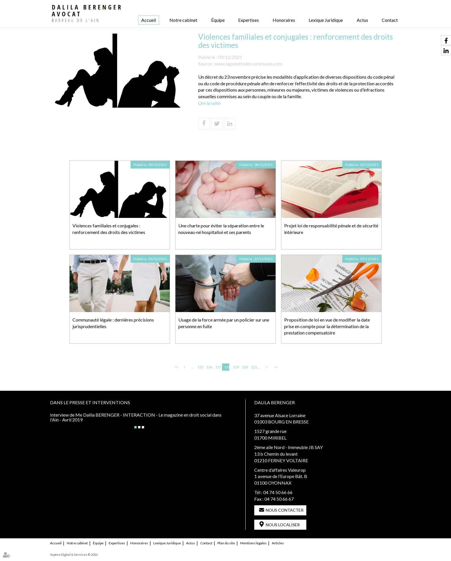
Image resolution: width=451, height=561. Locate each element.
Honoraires (284, 20)
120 (244, 367)
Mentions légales (253, 543)
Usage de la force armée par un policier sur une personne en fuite (223, 323)
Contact (390, 20)
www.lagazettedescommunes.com (248, 63)
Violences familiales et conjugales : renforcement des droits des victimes (108, 229)
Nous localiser (283, 524)
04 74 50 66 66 (278, 492)
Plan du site (226, 543)
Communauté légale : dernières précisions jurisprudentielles (113, 323)
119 (235, 367)
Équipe (218, 20)
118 (226, 367)
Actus (362, 20)
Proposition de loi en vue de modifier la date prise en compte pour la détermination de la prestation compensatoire (327, 326)
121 (253, 367)
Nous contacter (284, 510)
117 (217, 367)
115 (199, 367)
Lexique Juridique (326, 20)
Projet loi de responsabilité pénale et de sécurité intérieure (331, 229)
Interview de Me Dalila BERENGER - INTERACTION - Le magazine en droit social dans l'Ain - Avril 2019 (135, 417)
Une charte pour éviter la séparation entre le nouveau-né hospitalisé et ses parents (221, 229)
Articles (278, 543)
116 (208, 367)
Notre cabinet (183, 20)
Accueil (148, 20)
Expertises (248, 20)
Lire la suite (209, 103)
